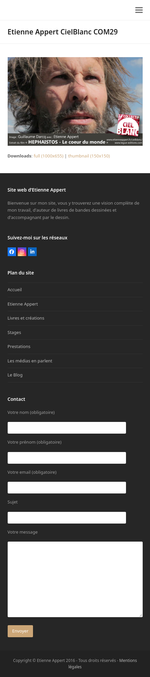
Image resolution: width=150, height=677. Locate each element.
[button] (139, 10)
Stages (14, 332)
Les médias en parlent (30, 361)
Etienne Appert (23, 304)
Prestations (19, 346)
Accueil (15, 290)
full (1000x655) (48, 156)
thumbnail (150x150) (89, 156)
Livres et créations (26, 318)
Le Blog (15, 375)
